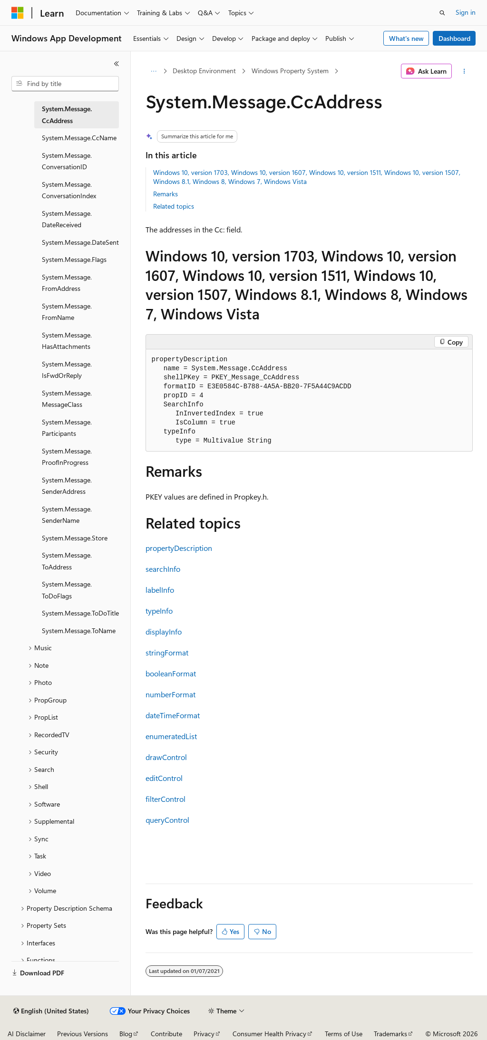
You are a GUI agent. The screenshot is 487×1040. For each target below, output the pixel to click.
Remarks (165, 193)
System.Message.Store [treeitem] (74, 537)
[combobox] (65, 83)
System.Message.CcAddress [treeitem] (67, 114)
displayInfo (164, 631)
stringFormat (167, 652)
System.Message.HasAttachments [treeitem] (67, 340)
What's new (406, 38)
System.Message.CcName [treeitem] (79, 137)
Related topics (173, 206)
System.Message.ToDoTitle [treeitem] (80, 612)
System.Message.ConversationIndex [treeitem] (69, 190)
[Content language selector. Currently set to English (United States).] (51, 1011)
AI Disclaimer (27, 1033)
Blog (125, 1033)
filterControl (165, 799)
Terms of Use (343, 1033)
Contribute (166, 1033)
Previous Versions (82, 1033)
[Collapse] (117, 63)
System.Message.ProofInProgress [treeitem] (67, 456)
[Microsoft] (17, 13)
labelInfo (160, 590)
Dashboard (454, 38)
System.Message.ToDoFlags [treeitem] (67, 589)
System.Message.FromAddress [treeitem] (67, 282)
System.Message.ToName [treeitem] (79, 630)
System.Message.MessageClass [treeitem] (67, 398)
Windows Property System (290, 70)
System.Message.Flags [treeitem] (74, 259)
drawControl (166, 757)
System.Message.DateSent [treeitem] (80, 242)
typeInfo (159, 611)
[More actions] (464, 71)
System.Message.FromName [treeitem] (67, 311)
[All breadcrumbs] (154, 71)
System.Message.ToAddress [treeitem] (67, 560)
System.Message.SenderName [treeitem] (67, 514)
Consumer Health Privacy (269, 1033)
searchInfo (163, 569)
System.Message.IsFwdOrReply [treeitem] (67, 369)
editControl (164, 778)
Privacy (204, 1033)
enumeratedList (171, 736)
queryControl (167, 820)
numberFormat (170, 694)
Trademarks (390, 1033)
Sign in (466, 12)
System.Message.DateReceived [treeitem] (67, 219)
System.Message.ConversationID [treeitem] (67, 161)
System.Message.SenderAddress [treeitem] (67, 485)
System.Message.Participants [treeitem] (67, 427)
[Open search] (442, 12)
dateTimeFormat (173, 715)
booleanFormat (171, 673)
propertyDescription (179, 548)
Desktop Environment (204, 70)
